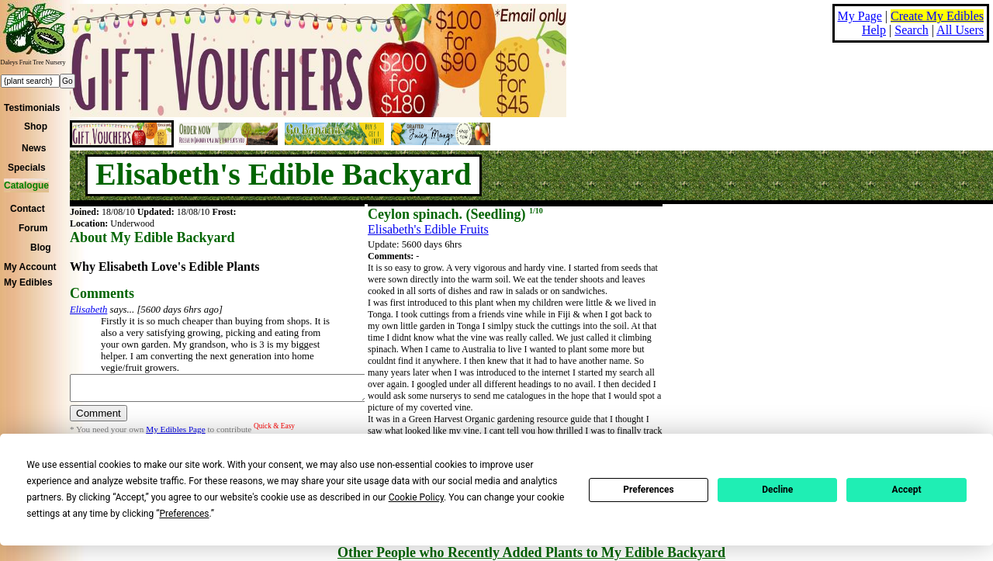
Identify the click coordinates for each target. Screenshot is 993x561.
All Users (960, 29)
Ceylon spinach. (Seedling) (455, 214)
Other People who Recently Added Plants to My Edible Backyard (531, 552)
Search (911, 29)
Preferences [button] (184, 513)
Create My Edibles (937, 16)
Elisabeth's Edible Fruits (428, 229)
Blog (40, 247)
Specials (27, 167)
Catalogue (26, 185)
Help (874, 29)
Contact (27, 208)
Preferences (648, 489)
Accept (907, 489)
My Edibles (28, 282)
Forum (33, 228)
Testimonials (32, 107)
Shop (35, 126)
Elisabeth (88, 309)
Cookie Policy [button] (416, 497)
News (34, 148)
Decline (777, 489)
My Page (860, 16)
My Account (30, 266)
